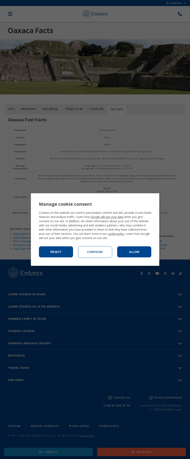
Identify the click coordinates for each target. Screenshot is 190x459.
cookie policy (116, 234)
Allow (134, 252)
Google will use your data (106, 217)
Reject (55, 252)
